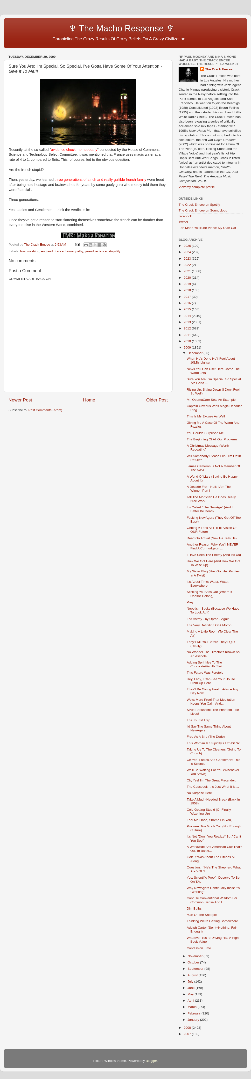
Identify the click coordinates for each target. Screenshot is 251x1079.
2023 (188, 258)
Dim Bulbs (194, 908)
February (195, 1013)
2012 (188, 328)
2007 (188, 1034)
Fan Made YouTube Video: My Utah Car (207, 228)
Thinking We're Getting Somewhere (212, 921)
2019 (188, 284)
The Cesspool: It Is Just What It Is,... (213, 786)
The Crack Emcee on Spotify (199, 204)
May (191, 994)
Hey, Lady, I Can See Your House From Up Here (211, 681)
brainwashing (29, 251)
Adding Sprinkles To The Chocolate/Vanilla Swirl (205, 664)
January (194, 1019)
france (59, 251)
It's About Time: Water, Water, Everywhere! (208, 583)
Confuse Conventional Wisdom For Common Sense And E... (212, 900)
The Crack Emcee (218, 69)
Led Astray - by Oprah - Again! (208, 619)
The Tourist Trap (198, 720)
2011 (188, 335)
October (194, 962)
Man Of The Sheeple (202, 915)
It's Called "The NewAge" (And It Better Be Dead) (210, 509)
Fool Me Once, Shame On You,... (211, 820)
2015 (188, 309)
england (47, 251)
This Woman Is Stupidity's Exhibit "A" (213, 743)
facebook (185, 216)
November (195, 956)
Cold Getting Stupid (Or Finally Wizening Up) (209, 811)
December (195, 353)
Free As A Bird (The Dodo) (206, 736)
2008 (188, 1027)
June (191, 988)
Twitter (183, 222)
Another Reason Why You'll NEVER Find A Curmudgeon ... (212, 546)
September (196, 968)
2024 (188, 252)
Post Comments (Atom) (45, 410)
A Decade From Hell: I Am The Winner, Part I (209, 488)
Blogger (151, 1061)
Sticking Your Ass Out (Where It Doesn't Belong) (209, 594)
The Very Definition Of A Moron (209, 625)
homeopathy (74, 251)
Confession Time (199, 948)
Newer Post (20, 399)
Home (89, 399)
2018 (188, 290)
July (191, 981)
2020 (188, 277)
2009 (188, 347)
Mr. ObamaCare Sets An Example (211, 399)
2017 (188, 297)
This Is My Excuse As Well (206, 416)
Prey (190, 602)
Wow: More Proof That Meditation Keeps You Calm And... (211, 701)
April (191, 1000)
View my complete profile (197, 187)
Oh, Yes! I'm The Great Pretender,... (212, 780)
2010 (188, 341)
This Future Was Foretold (205, 672)
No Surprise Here (199, 793)
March (192, 1007)
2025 (188, 246)
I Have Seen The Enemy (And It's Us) (214, 555)
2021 (188, 271)
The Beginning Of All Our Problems (212, 439)
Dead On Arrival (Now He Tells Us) (212, 538)
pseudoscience (96, 251)
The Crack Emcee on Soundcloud (203, 210)
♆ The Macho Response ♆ (92, 28)
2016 (188, 303)
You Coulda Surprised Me (205, 433)
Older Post (157, 399)
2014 (188, 316)
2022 (188, 265)
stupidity (114, 251)
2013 (188, 322)
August (193, 975)
